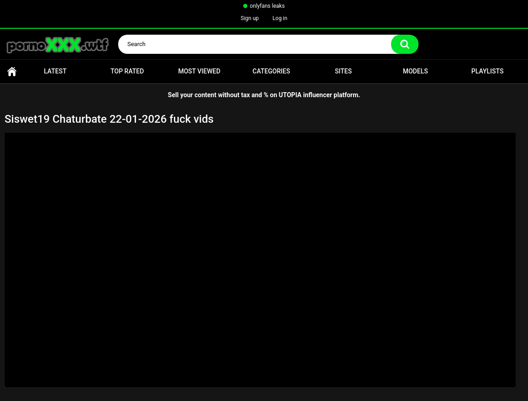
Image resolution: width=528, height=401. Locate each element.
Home (12, 71)
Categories (271, 71)
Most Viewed (199, 71)
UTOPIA (290, 95)
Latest (55, 71)
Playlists (487, 71)
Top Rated (127, 71)
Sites (343, 71)
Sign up (249, 18)
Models (415, 71)
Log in (280, 18)
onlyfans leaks (267, 6)
